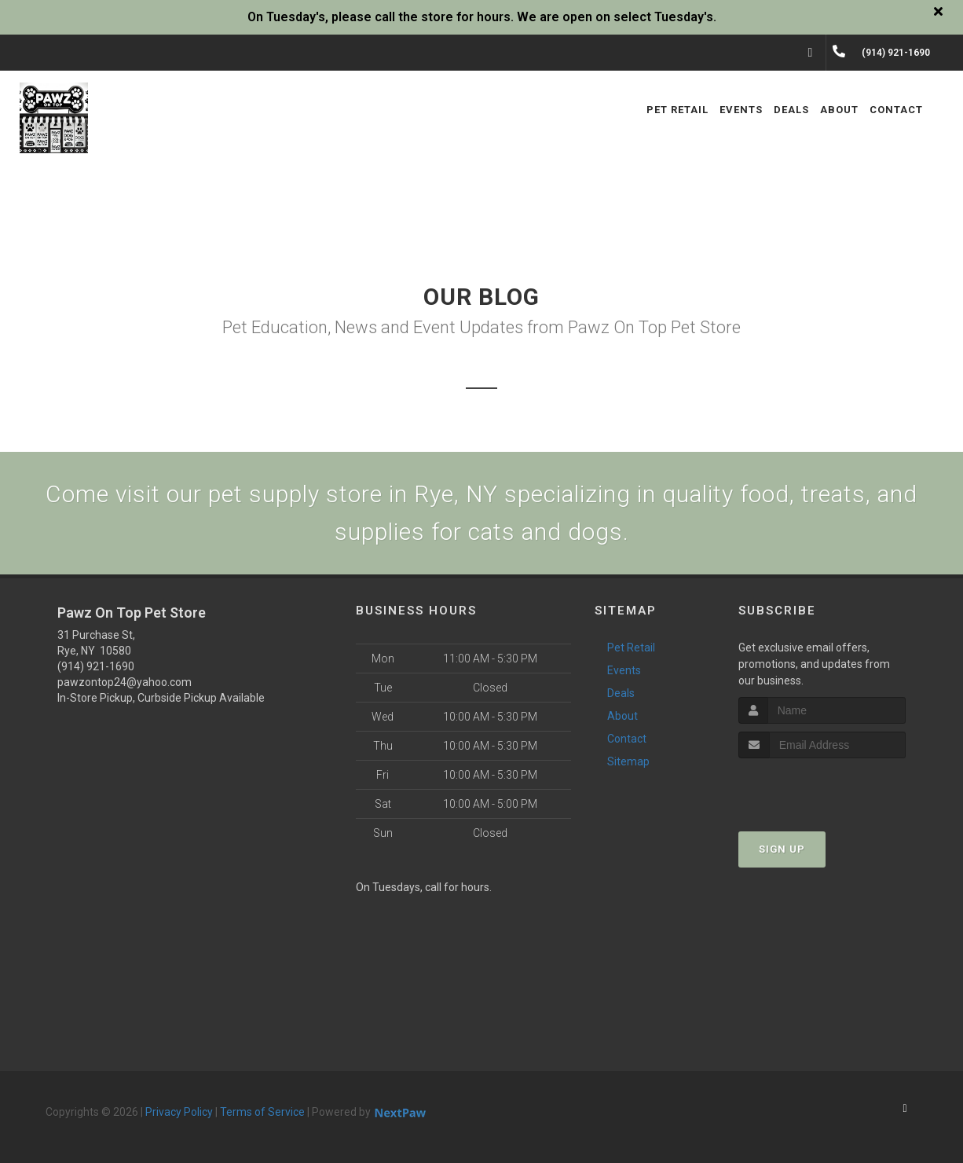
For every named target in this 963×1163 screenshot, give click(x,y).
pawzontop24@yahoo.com (124, 682)
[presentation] (822, 787)
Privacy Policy (179, 1112)
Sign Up (782, 849)
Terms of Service (262, 1112)
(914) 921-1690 (95, 666)
